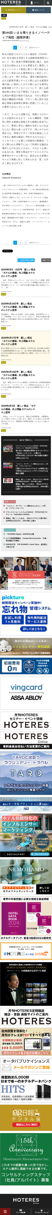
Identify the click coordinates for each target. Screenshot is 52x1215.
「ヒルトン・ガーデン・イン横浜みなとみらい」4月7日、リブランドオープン (26, 507)
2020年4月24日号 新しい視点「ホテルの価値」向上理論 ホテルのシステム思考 (18, 306)
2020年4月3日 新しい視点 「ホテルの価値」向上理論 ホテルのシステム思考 (18, 409)
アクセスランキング (42, 1212)
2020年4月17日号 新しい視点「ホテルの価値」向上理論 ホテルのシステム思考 (18, 341)
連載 (4, 15)
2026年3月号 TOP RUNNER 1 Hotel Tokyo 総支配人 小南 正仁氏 (27, 545)
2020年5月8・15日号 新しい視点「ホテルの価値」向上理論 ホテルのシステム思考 (18, 272)
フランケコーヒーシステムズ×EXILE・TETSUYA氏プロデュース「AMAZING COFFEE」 (27, 513)
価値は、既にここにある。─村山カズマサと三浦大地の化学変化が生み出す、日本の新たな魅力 (32, 486)
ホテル (4, 18)
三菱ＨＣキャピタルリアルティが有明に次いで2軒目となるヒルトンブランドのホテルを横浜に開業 (32, 471)
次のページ (33, 48)
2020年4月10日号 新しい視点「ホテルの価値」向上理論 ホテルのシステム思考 (18, 375)
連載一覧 (45, 260)
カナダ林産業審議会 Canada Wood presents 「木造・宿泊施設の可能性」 (27, 539)
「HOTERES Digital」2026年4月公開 (20, 534)
